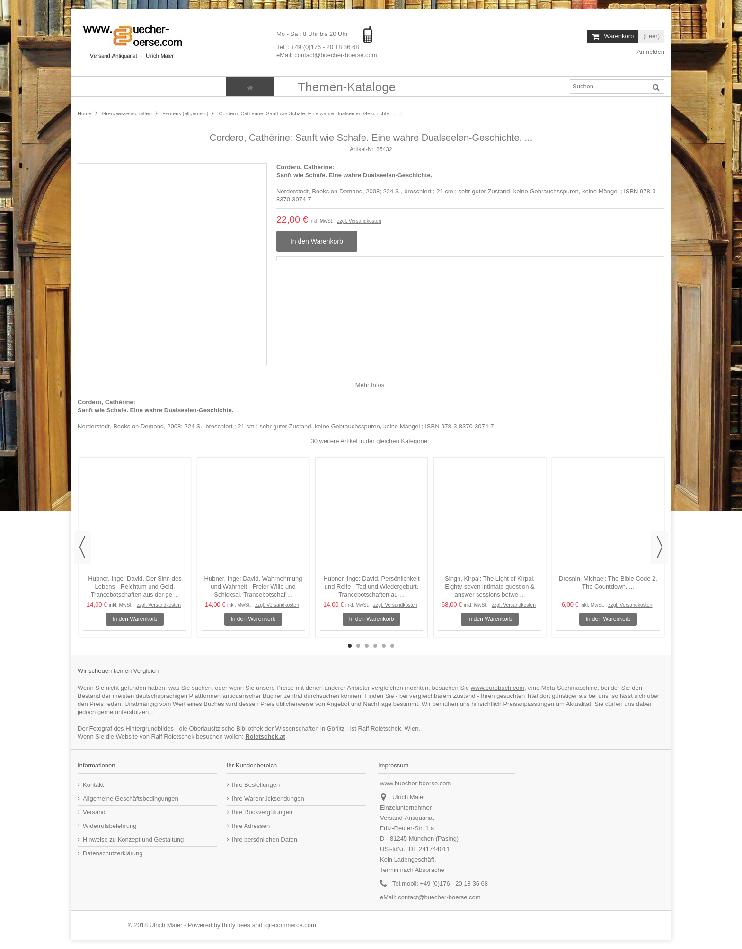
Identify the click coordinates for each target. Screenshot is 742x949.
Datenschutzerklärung (112, 853)
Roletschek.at (265, 736)
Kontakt (93, 784)
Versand (94, 812)
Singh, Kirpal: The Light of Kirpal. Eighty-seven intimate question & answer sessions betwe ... (490, 586)
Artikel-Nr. (362, 149)
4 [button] (375, 646)
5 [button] (384, 646)
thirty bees (236, 925)
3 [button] (367, 646)
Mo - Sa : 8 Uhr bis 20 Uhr (313, 33)
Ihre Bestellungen (256, 784)
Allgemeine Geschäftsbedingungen (130, 798)
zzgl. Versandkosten (359, 221)
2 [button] (358, 646)
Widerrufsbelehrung (109, 825)
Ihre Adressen (251, 825)
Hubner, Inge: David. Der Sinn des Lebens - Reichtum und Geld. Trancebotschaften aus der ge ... (134, 586)
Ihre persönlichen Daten (264, 839)
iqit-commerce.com (290, 925)
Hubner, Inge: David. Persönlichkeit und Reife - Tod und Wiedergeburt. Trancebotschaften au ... (371, 586)
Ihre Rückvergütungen (262, 812)
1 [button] (350, 646)
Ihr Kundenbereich (252, 765)
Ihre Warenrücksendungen (268, 798)
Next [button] (659, 547)
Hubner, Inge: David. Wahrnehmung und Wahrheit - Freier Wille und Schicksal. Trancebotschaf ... (253, 586)
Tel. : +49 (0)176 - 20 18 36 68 (317, 46)
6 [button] (392, 646)
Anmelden (650, 51)
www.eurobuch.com (497, 687)
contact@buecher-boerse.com (439, 897)
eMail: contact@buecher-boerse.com (326, 54)
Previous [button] (82, 547)
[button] (346, 86)
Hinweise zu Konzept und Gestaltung (133, 839)
